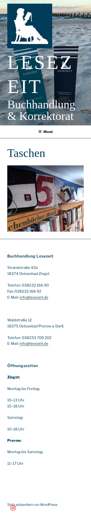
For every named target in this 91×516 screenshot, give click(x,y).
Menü (45, 132)
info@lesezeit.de (34, 297)
